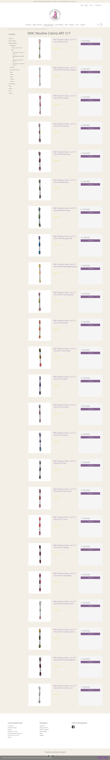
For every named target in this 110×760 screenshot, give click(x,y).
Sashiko (11, 76)
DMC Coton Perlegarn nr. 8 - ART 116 (19, 53)
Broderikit (12, 67)
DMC (12, 50)
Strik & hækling (12, 83)
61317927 (15, 731)
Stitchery (12, 79)
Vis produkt (90, 43)
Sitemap (9, 737)
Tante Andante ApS (55, 752)
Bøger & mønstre (12, 40)
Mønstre (12, 74)
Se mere (42, 735)
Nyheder (10, 88)
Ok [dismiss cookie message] (102, 757)
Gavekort (11, 93)
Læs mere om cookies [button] (47, 757)
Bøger (11, 72)
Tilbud (10, 86)
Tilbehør (12, 81)
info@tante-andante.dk (16, 733)
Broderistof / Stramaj (14, 69)
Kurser (10, 90)
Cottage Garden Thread (16, 47)
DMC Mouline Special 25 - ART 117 (18, 60)
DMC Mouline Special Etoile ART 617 (19, 64)
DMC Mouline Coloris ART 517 (18, 57)
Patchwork (11, 38)
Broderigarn (12, 45)
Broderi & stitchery (13, 43)
